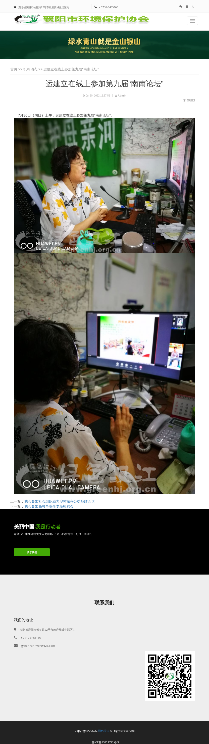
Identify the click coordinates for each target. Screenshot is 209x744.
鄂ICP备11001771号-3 (105, 742)
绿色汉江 (103, 730)
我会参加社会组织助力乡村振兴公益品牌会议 (59, 501)
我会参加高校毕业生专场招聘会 (49, 506)
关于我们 (32, 552)
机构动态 (30, 69)
